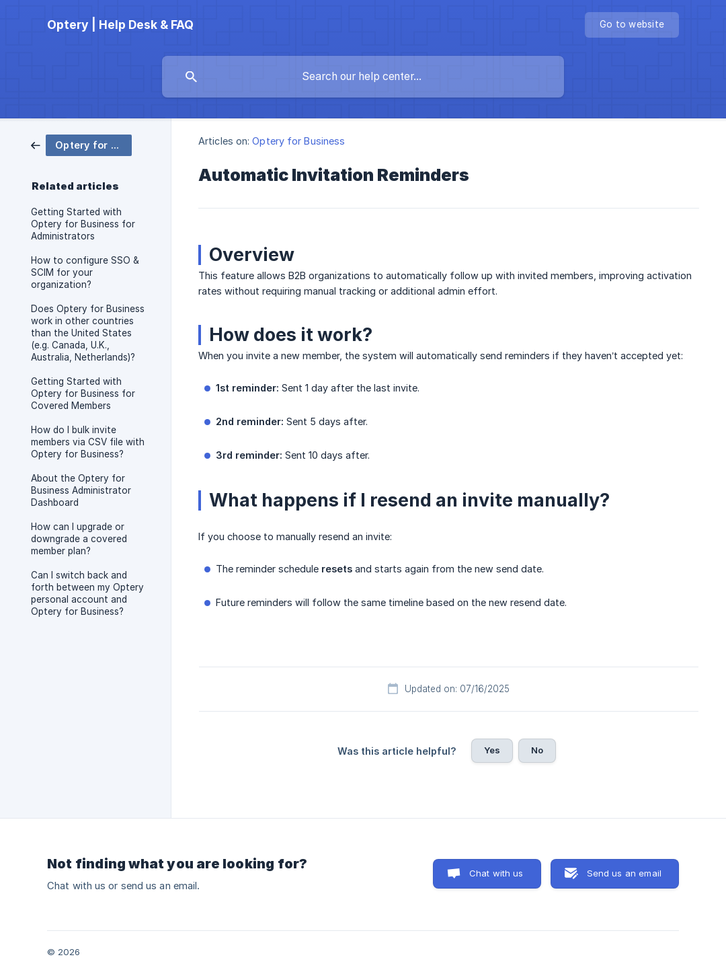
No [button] (537, 750)
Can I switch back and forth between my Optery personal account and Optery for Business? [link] (87, 593)
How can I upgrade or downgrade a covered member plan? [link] (79, 538)
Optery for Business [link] (298, 141)
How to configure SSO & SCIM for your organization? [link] (85, 272)
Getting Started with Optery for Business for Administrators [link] (83, 224)
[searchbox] (363, 77)
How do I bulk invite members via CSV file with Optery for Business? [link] (88, 441)
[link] (81, 144)
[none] (120, 25)
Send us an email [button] (624, 873)
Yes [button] (492, 750)
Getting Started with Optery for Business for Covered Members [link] (83, 393)
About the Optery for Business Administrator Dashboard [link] (81, 490)
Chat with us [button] (496, 873)
